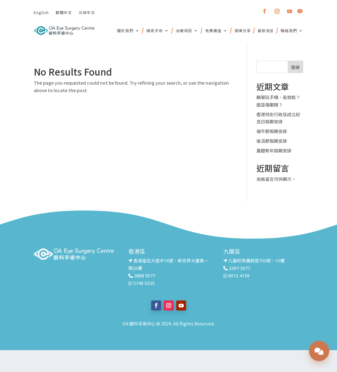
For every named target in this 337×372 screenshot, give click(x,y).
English (41, 12)
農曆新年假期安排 (273, 150)
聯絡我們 (289, 30)
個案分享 (243, 30)
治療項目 (184, 30)
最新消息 (266, 30)
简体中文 (87, 12)
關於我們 (125, 30)
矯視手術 (154, 30)
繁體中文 (64, 12)
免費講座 (213, 30)
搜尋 (295, 67)
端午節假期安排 (271, 131)
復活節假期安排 (271, 141)
